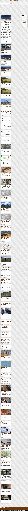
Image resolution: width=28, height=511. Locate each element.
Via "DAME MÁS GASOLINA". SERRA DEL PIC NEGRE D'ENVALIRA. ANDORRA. (6, 209)
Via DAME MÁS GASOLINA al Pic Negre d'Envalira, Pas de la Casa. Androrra (5, 221)
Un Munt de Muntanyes (25, 19)
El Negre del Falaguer (3, 356)
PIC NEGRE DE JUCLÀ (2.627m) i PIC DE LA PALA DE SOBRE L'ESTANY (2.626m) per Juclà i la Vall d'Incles (5, 250)
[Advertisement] (14, 9)
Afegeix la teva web (23, 26)
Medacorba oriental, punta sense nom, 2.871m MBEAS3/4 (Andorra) (5, 446)
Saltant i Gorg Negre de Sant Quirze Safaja (6, 267)
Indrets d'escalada (24, 20)
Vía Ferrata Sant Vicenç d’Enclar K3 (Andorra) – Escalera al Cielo (5, 332)
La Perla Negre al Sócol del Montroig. (5, 297)
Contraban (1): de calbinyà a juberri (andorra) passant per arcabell (5, 238)
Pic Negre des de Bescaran (4, 83)
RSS (4, 507)
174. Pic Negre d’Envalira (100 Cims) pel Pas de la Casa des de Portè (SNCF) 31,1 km (6, 379)
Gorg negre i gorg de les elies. (4, 226)
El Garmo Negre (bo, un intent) (4, 50)
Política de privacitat (3, 509)
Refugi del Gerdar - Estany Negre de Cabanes (6, 457)
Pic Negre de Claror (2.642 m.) (4, 346)
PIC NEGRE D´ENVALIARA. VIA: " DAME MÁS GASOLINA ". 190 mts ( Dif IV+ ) (6, 197)
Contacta (7, 507)
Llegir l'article (6, 41)
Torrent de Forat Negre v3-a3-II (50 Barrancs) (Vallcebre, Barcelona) (5, 327)
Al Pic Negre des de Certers (4, 262)
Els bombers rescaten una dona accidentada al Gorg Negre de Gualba (6, 304)
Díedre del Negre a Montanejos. (4, 185)
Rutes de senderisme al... (25, 21)
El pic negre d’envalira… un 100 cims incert (6, 373)
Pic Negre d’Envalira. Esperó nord (4, 105)
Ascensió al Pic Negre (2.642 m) (4, 72)
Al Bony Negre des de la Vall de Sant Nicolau (6, 475)
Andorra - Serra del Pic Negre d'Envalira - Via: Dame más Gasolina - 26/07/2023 (5, 138)
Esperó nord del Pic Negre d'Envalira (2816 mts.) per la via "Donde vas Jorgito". (6, 112)
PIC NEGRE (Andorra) (3, 21)
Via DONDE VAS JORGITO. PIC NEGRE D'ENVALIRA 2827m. (5, 125)
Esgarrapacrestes (24, 22)
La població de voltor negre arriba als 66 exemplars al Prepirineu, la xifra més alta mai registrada (5, 340)
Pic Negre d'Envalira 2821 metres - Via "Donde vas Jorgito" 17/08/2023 (5, 118)
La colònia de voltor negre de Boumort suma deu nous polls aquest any (6, 321)
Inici (1, 507)
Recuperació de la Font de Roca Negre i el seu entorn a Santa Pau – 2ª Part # (5, 280)
